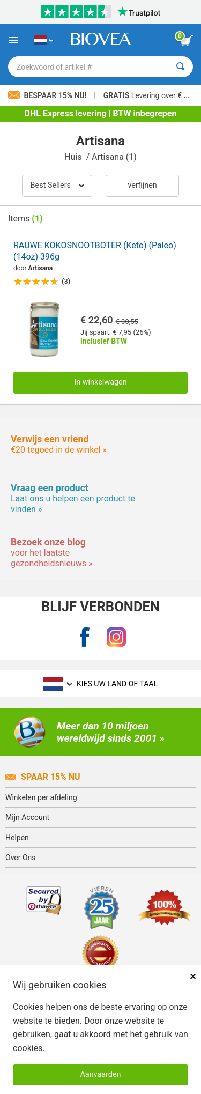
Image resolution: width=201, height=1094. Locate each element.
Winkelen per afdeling (41, 797)
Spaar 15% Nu (42, 777)
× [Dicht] (193, 976)
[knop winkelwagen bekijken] (186, 40)
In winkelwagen (100, 382)
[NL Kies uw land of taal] (44, 40)
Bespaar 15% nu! (48, 95)
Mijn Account (27, 817)
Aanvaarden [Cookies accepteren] (100, 1074)
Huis (74, 157)
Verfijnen (142, 185)
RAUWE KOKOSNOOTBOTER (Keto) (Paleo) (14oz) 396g (94, 251)
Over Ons (20, 857)
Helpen (17, 837)
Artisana (40, 268)
